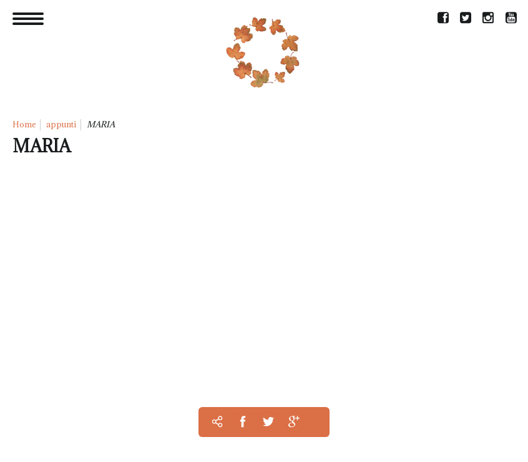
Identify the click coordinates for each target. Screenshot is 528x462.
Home (24, 124)
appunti (61, 124)
